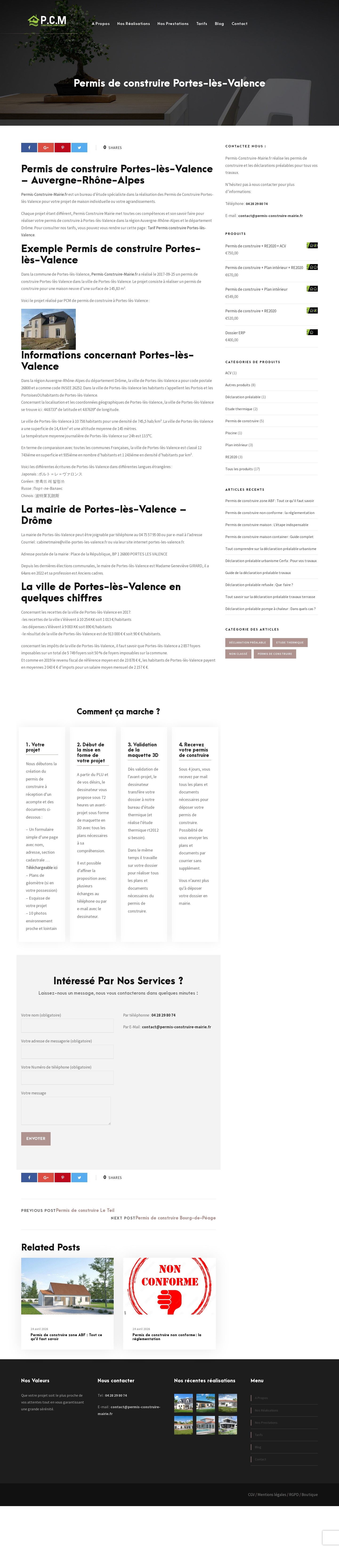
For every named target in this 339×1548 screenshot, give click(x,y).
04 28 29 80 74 (163, 1056)
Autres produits (237, 390)
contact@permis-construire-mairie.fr (176, 1068)
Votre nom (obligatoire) (67, 1064)
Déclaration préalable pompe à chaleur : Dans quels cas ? (270, 614)
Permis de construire (242, 426)
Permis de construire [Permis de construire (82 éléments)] (275, 659)
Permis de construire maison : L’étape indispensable (266, 530)
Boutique (310, 1536)
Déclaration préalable (243, 402)
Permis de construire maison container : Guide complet (269, 542)
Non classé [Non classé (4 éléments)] (238, 659)
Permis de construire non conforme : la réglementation (167, 1379)
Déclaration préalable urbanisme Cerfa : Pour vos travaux (271, 566)
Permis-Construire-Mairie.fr (44, 218)
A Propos (101, 24)
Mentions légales (272, 1536)
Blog (219, 24)
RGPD (294, 1536)
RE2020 (231, 462)
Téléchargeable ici (41, 909)
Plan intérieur (236, 450)
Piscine (231, 438)
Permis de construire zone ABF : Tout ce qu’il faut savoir (66, 1379)
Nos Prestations (173, 24)
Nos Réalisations (133, 24)
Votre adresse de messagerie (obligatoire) (67, 1090)
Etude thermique (238, 414)
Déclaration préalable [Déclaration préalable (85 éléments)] (247, 648)
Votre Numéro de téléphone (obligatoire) (67, 1116)
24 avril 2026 (39, 1371)
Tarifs (201, 24)
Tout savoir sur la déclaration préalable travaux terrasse (270, 602)
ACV (228, 378)
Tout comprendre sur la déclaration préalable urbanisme (271, 554)
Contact (240, 24)
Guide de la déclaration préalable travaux (258, 578)
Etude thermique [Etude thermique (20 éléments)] (290, 648)
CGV (251, 1536)
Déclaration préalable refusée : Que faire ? (259, 590)
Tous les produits (239, 474)
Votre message (66, 1150)
